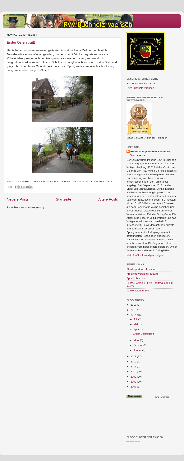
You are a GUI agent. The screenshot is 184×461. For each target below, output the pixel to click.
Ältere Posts (108, 199)
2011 (134, 366)
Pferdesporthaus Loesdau (141, 269)
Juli (136, 319)
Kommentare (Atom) (32, 207)
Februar (138, 345)
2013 (134, 356)
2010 (134, 371)
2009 (134, 376)
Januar (138, 350)
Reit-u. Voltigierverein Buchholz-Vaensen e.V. (150, 153)
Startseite (63, 199)
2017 (134, 304)
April (137, 329)
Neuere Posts (18, 199)
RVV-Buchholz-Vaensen (140, 87)
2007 (134, 386)
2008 (134, 381)
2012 (134, 361)
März (137, 340)
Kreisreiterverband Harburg (142, 273)
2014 (134, 314)
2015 (134, 309)
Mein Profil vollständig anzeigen (145, 255)
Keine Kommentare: (102, 181)
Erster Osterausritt (21, 42)
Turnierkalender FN (138, 290)
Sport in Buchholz (137, 278)
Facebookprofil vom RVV (141, 83)
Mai (136, 324)
